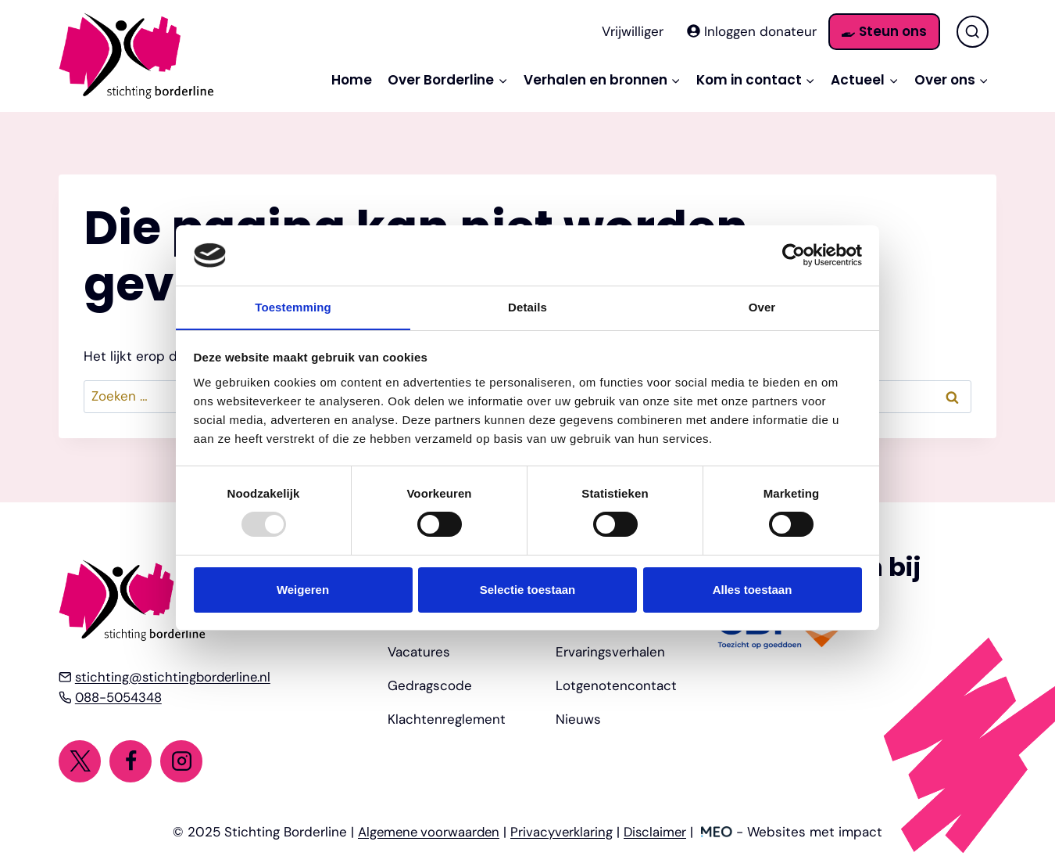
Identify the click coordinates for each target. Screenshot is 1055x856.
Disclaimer (658, 831)
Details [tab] (527, 306)
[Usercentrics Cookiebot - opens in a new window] (793, 255)
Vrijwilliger (632, 31)
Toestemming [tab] (293, 306)
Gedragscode (430, 684)
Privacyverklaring (563, 831)
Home (351, 79)
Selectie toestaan (528, 589)
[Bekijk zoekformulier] (973, 32)
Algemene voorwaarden (427, 831)
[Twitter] (80, 760)
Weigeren (303, 589)
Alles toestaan (752, 589)
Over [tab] (762, 306)
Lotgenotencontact (616, 684)
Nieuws (578, 718)
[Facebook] (130, 760)
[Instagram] (182, 760)
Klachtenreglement (447, 718)
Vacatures (419, 650)
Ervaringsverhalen (610, 650)
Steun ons (884, 31)
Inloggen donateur (752, 31)
